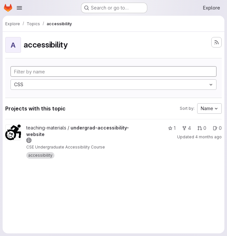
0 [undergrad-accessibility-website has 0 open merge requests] (201, 128)
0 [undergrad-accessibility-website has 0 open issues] (217, 128)
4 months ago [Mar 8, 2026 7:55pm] (208, 136)
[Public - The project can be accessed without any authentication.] (28, 140)
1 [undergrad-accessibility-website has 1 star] (171, 128)
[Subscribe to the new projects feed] (216, 42)
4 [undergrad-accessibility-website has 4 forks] (186, 128)
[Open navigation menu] (19, 8)
